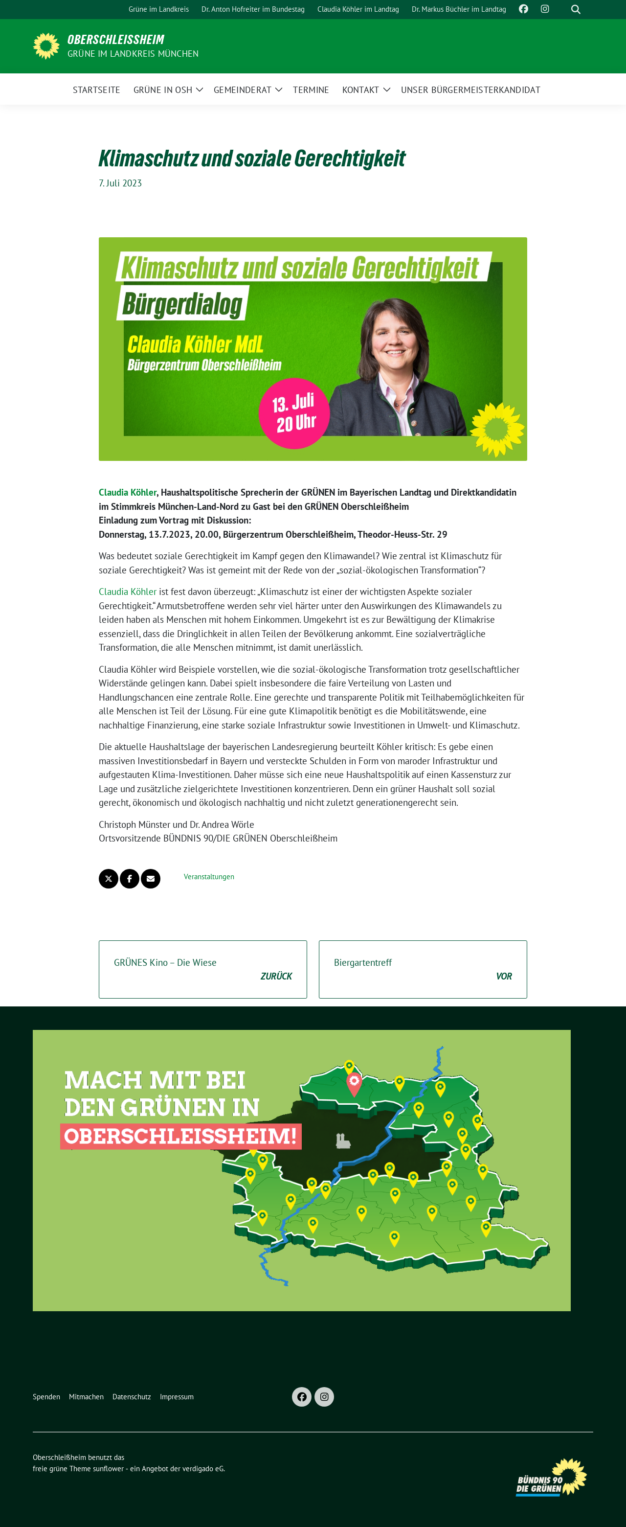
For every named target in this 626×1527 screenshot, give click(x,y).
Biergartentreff (423, 970)
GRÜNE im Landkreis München (133, 53)
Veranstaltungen (209, 876)
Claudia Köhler (127, 492)
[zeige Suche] (575, 9)
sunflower (108, 1468)
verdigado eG (203, 1468)
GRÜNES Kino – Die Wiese (203, 970)
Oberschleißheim (115, 39)
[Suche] (562, 9)
